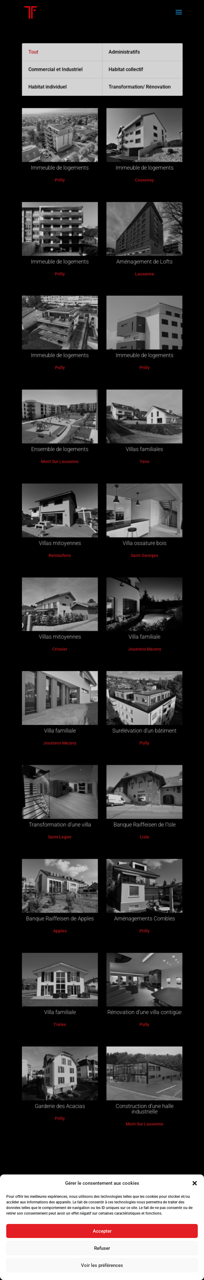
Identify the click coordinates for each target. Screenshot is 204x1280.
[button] (195, 1183)
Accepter (102, 1231)
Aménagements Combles (139, 885)
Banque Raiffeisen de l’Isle (140, 801)
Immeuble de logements (64, 211)
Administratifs (122, 107)
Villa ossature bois (139, 548)
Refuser (102, 1248)
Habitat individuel (53, 139)
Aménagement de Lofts (140, 296)
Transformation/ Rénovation (136, 139)
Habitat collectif (123, 123)
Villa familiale (140, 632)
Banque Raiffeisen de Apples (63, 885)
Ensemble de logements (64, 464)
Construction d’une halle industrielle (140, 1056)
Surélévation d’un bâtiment (139, 717)
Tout (40, 107)
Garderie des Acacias (64, 1053)
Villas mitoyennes (64, 548)
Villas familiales (140, 464)
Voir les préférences (102, 1265)
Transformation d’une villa (64, 801)
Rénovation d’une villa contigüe (140, 969)
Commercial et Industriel (60, 123)
